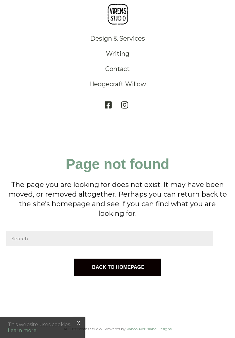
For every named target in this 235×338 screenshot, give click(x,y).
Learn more (22, 330)
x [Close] (78, 322)
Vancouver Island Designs (149, 329)
